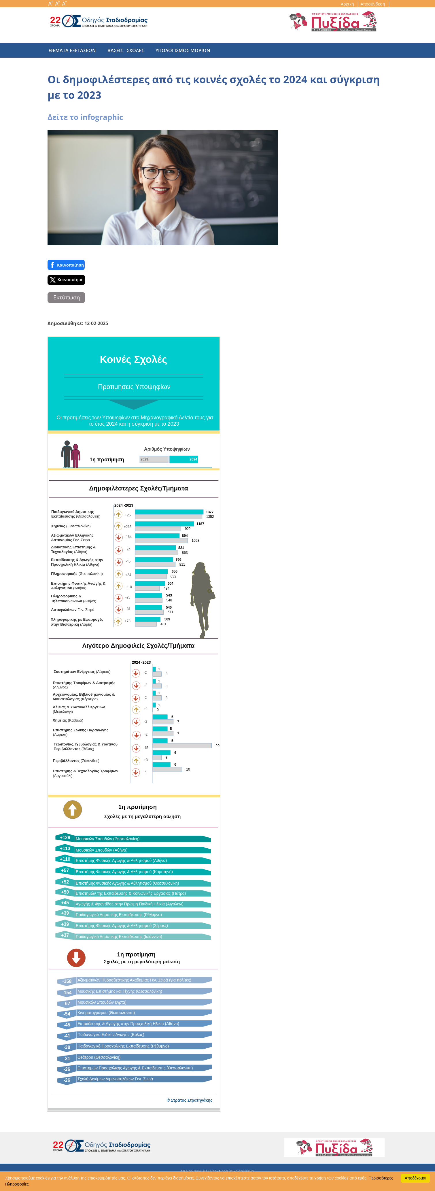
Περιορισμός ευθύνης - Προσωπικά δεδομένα (217, 1171)
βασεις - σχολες (123, 50)
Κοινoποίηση (66, 265)
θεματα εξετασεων (72, 50)
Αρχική (348, 4)
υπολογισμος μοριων (177, 50)
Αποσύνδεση (373, 4)
